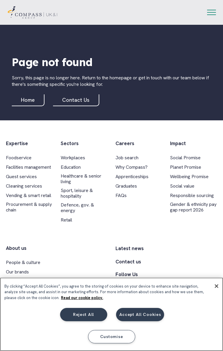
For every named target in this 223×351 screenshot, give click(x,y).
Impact (178, 143)
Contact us (128, 262)
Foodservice (19, 157)
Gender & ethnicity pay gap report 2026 (193, 207)
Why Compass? (131, 167)
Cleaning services (24, 186)
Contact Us (76, 99)
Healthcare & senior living (81, 178)
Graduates (126, 186)
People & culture (23, 262)
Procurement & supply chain (29, 207)
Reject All (83, 314)
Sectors (70, 143)
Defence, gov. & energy (77, 207)
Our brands (17, 272)
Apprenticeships (131, 176)
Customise (111, 336)
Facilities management (28, 167)
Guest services (21, 176)
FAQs (121, 195)
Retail (66, 220)
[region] (111, 314)
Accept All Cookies (140, 314)
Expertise (17, 143)
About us (16, 248)
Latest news (129, 248)
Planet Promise (185, 167)
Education (71, 167)
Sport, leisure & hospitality (77, 193)
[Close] (216, 286)
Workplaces (73, 157)
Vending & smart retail (28, 195)
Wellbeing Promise (189, 176)
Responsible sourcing (192, 195)
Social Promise (185, 157)
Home (28, 99)
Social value (182, 186)
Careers (124, 143)
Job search (126, 157)
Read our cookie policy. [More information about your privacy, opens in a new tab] (82, 297)
